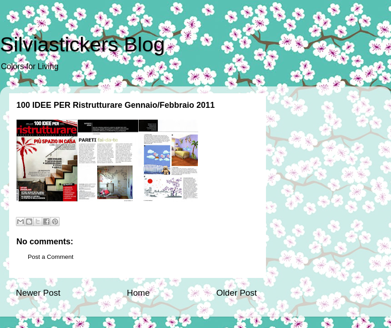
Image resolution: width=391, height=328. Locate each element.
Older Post (236, 293)
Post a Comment (51, 256)
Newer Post (38, 293)
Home (138, 293)
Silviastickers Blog (82, 44)
